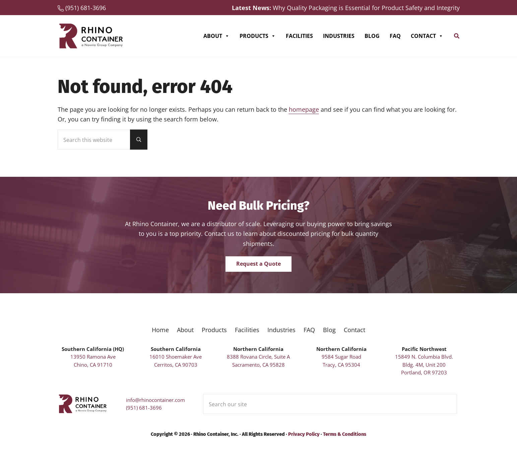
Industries (338, 36)
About (216, 36)
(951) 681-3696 (144, 407)
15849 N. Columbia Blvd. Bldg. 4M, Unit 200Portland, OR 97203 (424, 364)
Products (258, 36)
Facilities (299, 36)
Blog (372, 36)
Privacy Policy (304, 434)
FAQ (395, 36)
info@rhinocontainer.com (155, 400)
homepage (304, 109)
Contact (427, 36)
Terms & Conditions (344, 434)
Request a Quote (258, 263)
